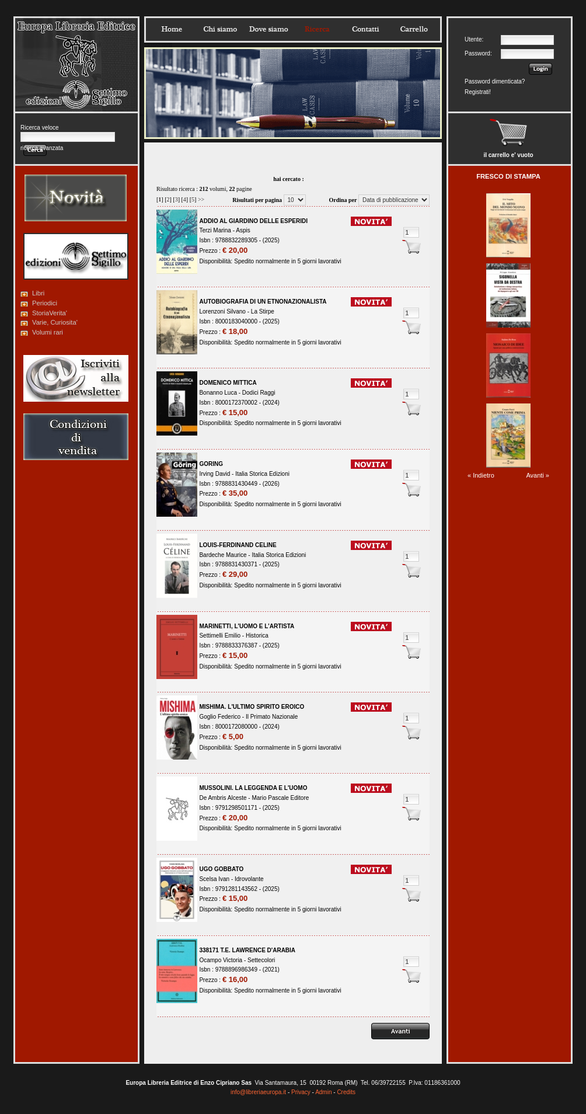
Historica (257, 635)
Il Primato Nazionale (272, 716)
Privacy (301, 1092)
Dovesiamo (268, 29)
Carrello (414, 29)
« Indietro (481, 475)
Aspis (243, 230)
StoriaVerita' (49, 312)
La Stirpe (262, 311)
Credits (346, 1092)
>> (201, 199)
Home (172, 29)
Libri (38, 293)
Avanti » (537, 475)
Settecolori (261, 960)
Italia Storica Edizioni (262, 474)
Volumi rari (47, 332)
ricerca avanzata (41, 148)
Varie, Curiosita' (55, 322)
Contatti (365, 29)
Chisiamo (220, 29)
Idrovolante (249, 879)
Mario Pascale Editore (280, 798)
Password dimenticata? (495, 81)
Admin (323, 1092)
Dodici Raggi (258, 392)
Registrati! (478, 92)
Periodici (44, 303)
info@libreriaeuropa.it (258, 1092)
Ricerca (317, 29)
